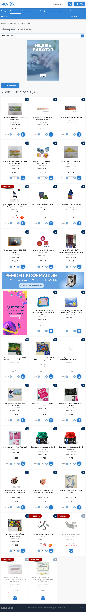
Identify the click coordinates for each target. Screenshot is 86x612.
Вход (75, 16)
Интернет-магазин (15, 11)
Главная (3, 23)
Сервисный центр (28, 11)
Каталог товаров (43, 36)
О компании (60, 11)
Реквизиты (30, 608)
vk (2, 608)
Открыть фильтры (10, 85)
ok (9, 608)
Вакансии (38, 608)
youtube (12, 608)
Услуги (37, 11)
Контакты (4, 16)
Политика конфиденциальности (54, 608)
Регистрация (74, 11)
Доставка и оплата (50, 11)
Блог (41, 11)
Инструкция (5, 11)
